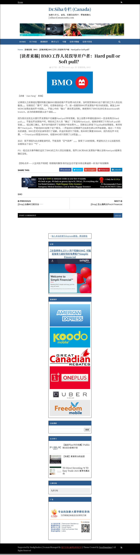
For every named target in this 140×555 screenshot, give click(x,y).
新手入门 (57, 42)
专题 (66, 42)
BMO (38, 50)
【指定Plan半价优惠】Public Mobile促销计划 (76, 447)
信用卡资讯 (89, 42)
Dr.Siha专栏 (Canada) (70, 9)
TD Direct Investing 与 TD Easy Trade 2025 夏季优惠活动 (76, 472)
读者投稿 (30, 50)
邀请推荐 (46, 42)
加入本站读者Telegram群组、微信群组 (70, 237)
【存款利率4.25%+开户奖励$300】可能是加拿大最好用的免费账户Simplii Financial (70, 255)
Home (22, 2)
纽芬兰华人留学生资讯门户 (73, 548)
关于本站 (35, 42)
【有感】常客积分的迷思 (74, 457)
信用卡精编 (76, 42)
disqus (115, 216)
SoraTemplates (107, 548)
